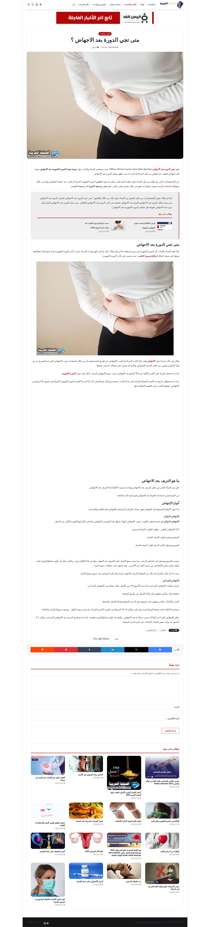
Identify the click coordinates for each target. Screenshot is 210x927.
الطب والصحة (131, 4)
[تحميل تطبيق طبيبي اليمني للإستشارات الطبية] (48, 811)
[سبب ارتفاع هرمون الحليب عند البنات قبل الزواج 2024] (118, 226)
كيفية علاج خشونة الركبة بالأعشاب (128, 821)
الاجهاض (163, 630)
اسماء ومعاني (115, 4)
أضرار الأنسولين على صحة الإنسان (89, 881)
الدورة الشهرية (151, 630)
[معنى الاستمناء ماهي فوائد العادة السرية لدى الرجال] (162, 873)
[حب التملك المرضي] (124, 871)
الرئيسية (38, 922)
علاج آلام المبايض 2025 (94, 851)
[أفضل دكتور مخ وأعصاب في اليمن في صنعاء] (48, 765)
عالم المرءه (84, 4)
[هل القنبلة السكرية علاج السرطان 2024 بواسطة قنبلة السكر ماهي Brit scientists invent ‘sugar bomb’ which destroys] (124, 840)
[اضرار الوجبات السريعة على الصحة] (86, 810)
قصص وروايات (100, 4)
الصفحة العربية (164, 186)
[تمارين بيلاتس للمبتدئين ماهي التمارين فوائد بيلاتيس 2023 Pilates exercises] (162, 767)
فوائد (142, 4)
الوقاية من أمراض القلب (169, 851)
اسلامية (152, 4)
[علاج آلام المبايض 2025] (86, 841)
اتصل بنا (30, 922)
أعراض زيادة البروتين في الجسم (90, 775)
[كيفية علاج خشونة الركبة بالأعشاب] (124, 810)
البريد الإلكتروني (172, 719)
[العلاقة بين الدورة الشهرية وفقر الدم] (162, 810)
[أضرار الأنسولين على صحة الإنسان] (86, 871)
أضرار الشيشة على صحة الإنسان (52, 851)
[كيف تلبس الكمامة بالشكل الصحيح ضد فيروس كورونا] (48, 880)
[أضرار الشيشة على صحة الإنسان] (48, 841)
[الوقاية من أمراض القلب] (162, 841)
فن (73, 4)
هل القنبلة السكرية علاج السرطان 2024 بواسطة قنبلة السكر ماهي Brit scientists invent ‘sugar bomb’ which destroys (125, 852)
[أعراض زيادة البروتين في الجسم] (86, 764)
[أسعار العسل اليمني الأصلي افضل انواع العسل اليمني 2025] (124, 773)
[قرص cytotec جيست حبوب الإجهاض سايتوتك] (164, 226)
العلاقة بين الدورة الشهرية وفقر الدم (165, 821)
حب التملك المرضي (133, 881)
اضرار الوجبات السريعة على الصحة (89, 821)
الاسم (176, 707)
